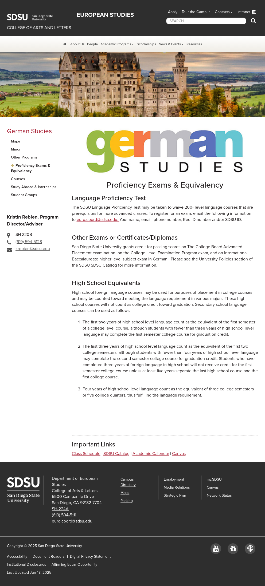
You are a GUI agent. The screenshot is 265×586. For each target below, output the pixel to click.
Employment (174, 479)
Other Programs (24, 157)
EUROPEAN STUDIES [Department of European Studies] (105, 14)
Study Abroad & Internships (33, 187)
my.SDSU (214, 479)
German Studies (29, 131)
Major (15, 141)
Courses (18, 179)
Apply (172, 12)
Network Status (219, 495)
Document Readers (49, 556)
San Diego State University (33, 17)
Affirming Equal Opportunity (74, 564)
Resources (194, 44)
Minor (16, 149)
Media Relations (177, 487)
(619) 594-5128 (28, 241)
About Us (77, 44)
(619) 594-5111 (64, 515)
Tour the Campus (196, 12)
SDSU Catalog (116, 453)
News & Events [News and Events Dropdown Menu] (170, 44)
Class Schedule (86, 453)
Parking (126, 500)
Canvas (179, 453)
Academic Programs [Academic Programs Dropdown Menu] (115, 44)
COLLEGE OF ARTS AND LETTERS (39, 27)
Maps (124, 492)
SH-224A (60, 509)
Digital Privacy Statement (90, 556)
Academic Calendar (150, 453)
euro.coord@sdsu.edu (72, 521)
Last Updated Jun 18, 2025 (29, 572)
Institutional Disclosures (26, 564)
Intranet (243, 12)
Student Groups (24, 195)
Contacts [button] (222, 12)
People (92, 44)
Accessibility (17, 556)
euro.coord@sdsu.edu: (98, 219)
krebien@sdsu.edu (32, 248)
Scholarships (146, 44)
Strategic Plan (175, 495)
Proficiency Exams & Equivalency (30, 168)
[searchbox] (206, 21)
